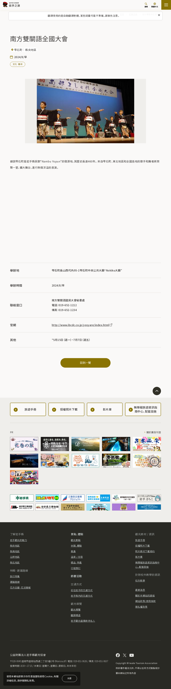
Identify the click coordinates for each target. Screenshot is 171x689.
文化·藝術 (17, 64)
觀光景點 (75, 540)
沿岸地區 (15, 556)
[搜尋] (146, 5)
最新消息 (140, 590)
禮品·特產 (76, 562)
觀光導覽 (75, 609)
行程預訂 (75, 568)
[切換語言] (154, 5)
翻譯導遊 (75, 615)
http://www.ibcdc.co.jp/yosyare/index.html (82, 325)
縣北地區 (15, 562)
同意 (69, 678)
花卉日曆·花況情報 (20, 587)
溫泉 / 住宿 (77, 556)
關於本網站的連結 (145, 595)
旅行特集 (15, 576)
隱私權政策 (141, 606)
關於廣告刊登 (153, 432)
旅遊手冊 (140, 540)
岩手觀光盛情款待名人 (83, 620)
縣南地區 (15, 551)
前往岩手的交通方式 (82, 590)
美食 (73, 551)
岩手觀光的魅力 (18, 540)
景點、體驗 (77, 534)
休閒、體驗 (76, 545)
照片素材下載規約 (145, 551)
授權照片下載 (142, 545)
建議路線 (15, 581)
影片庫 (138, 556)
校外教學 (140, 580)
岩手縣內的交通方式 (82, 595)
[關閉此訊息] (159, 15)
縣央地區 (15, 545)
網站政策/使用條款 (145, 601)
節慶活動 (76, 576)
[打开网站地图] (166, 5)
